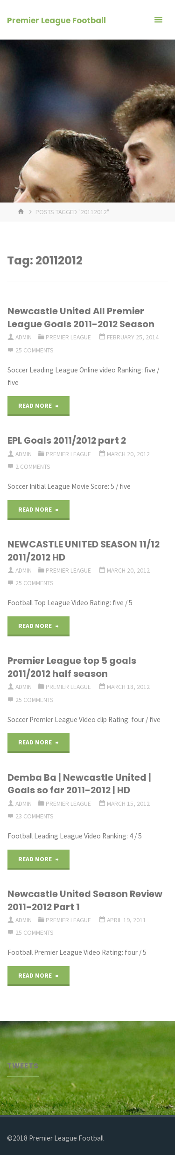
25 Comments (34, 350)
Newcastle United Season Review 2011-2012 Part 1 (84, 900)
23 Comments (34, 816)
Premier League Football (56, 20)
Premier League (68, 337)
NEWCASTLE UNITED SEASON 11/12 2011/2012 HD (83, 550)
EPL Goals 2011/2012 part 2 (66, 440)
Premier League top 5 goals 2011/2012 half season (71, 667)
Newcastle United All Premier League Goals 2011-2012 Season (80, 317)
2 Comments (32, 466)
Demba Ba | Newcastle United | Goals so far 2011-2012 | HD (79, 784)
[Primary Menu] (158, 20)
